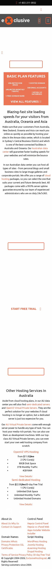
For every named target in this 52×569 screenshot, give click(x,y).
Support (17, 527)
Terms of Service (9, 555)
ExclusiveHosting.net (36, 558)
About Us (6, 523)
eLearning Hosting (36, 548)
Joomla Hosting (35, 544)
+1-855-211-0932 (26, 2)
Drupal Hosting (35, 551)
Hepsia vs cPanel (35, 527)
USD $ (18, 9)
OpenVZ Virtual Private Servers (21, 408)
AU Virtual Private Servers (19, 424)
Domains (5, 541)
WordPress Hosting (37, 541)
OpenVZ (26, 451)
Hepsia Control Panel (37, 523)
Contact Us (7, 527)
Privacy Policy (25, 555)
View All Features (26, 101)
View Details (26, 476)
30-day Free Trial (41, 555)
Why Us (15, 523)
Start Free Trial (26, 64)
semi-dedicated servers (38, 404)
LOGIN (43, 9)
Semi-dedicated (26, 479)
